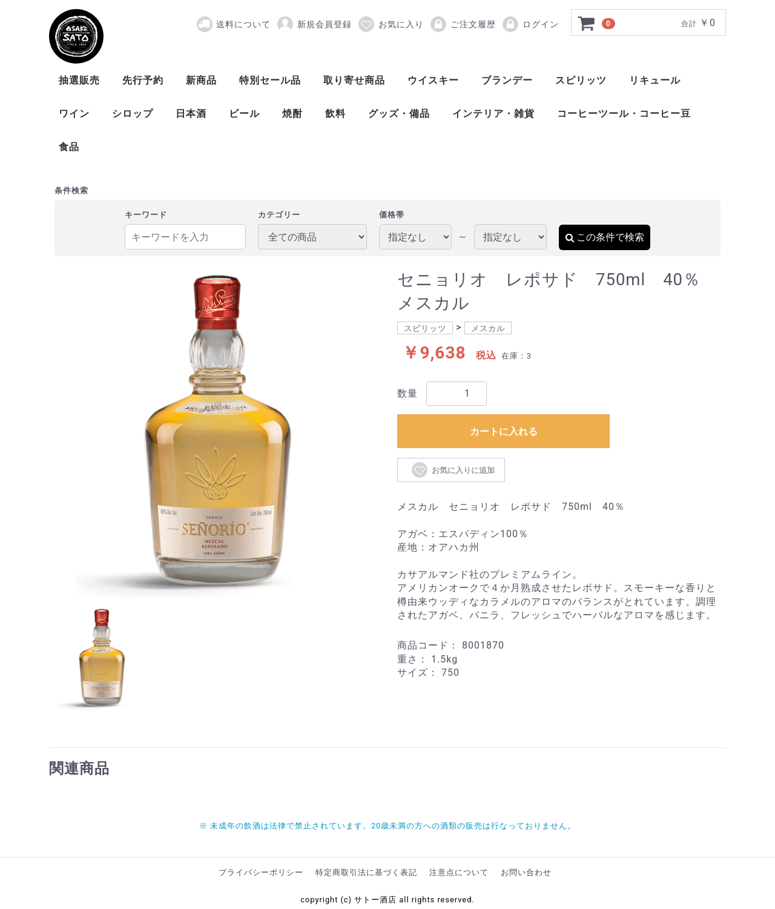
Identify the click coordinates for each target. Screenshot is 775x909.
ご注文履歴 (462, 24)
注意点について (459, 872)
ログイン (530, 24)
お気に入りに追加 (453, 470)
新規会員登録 (314, 24)
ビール (244, 113)
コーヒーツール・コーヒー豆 (624, 113)
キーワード (146, 214)
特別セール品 (270, 80)
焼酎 (292, 113)
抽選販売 (79, 80)
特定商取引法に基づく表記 (366, 872)
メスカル (488, 328)
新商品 (201, 80)
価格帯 (391, 214)
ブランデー (507, 80)
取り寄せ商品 (354, 80)
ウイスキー (433, 80)
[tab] (100, 658)
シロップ (132, 113)
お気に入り (390, 24)
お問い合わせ (526, 872)
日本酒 (191, 113)
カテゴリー (279, 214)
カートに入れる (504, 431)
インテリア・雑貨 (493, 113)
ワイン (74, 113)
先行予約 (142, 80)
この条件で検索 (604, 237)
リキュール (655, 80)
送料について (243, 24)
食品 (69, 147)
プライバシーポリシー (261, 872)
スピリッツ (581, 80)
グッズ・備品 (399, 113)
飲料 (335, 113)
